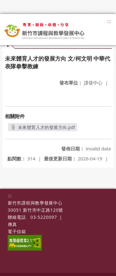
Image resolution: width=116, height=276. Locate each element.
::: (109, 21)
